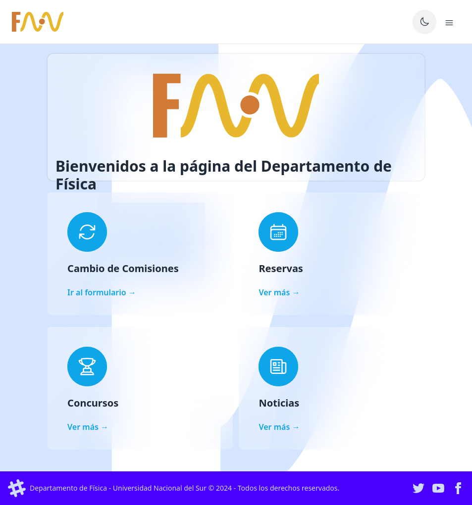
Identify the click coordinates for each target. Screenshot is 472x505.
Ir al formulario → (101, 292)
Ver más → (279, 292)
